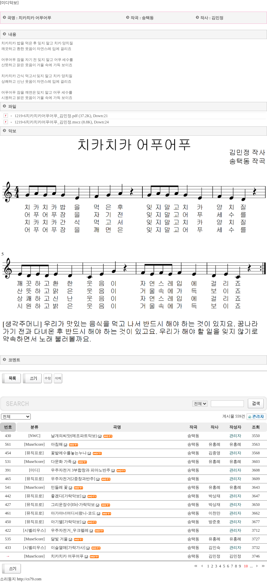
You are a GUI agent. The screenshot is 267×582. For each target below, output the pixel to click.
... (251, 566)
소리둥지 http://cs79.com (20, 579)
